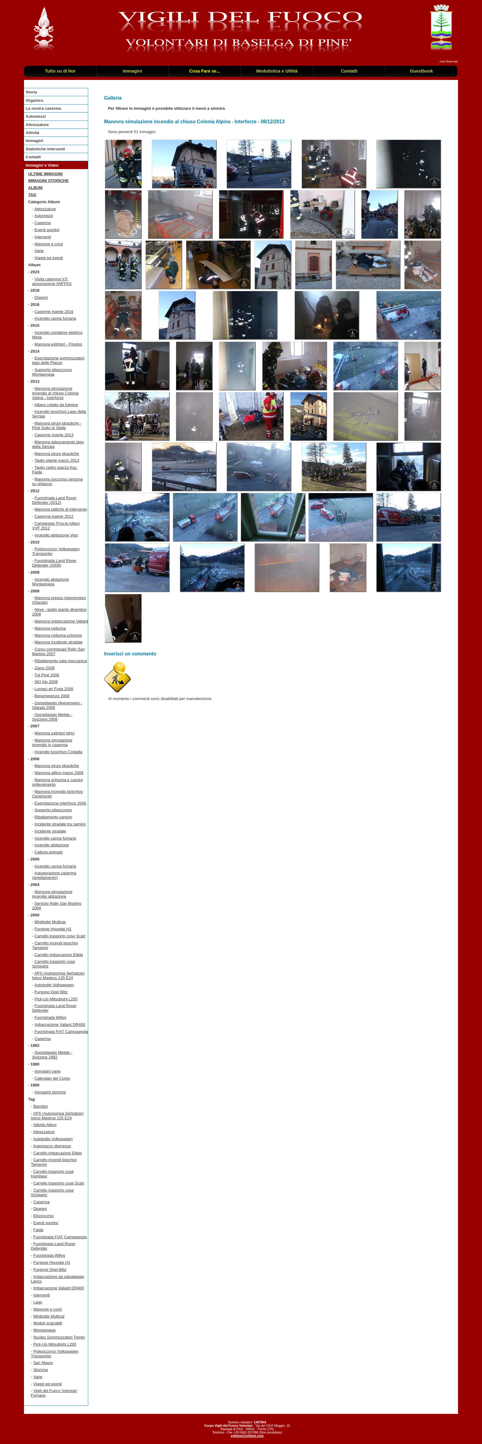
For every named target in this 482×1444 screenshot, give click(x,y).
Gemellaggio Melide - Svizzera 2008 (52, 717)
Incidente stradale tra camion (60, 824)
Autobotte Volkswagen (54, 985)
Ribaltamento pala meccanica (60, 661)
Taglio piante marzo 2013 (56, 460)
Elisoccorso (43, 1215)
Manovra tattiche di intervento (60, 509)
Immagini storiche (48, 180)
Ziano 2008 (44, 668)
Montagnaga (44, 1330)
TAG (32, 194)
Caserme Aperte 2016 (53, 311)
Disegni (41, 297)
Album (35, 187)
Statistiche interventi (45, 149)
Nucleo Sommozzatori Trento (59, 1337)
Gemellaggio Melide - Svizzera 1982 (52, 1054)
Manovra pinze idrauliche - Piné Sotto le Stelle (56, 425)
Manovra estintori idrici (54, 733)
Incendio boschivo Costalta (58, 752)
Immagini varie (47, 1071)
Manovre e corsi (48, 244)
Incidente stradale (50, 831)
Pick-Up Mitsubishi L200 (55, 999)
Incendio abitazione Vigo (56, 535)
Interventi (42, 237)
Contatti (33, 157)
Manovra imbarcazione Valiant (61, 621)
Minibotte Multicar (50, 922)
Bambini (40, 1106)
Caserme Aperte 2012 (53, 516)
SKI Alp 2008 (45, 681)
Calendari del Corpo (52, 1078)
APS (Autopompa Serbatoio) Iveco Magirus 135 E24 (58, 975)
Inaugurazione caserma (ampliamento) (54, 875)
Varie (38, 250)
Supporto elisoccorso (53, 810)
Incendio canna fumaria (55, 318)
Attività (32, 132)
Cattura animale (48, 852)
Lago (37, 1302)
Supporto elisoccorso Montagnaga (52, 372)
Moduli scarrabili (47, 1323)
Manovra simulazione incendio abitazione (52, 894)
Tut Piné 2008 (46, 675)
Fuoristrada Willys (50, 1017)
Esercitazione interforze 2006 (60, 803)
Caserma (42, 222)
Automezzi (36, 116)
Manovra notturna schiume (58, 635)
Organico (34, 100)
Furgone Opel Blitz (51, 992)
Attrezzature (37, 124)
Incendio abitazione (51, 845)
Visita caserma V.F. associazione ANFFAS (52, 281)
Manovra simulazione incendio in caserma (52, 742)
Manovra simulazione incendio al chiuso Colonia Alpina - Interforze (55, 393)
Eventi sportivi (46, 229)
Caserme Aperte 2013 (53, 435)
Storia (31, 92)
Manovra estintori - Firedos (58, 344)
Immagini (34, 140)
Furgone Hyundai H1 (52, 929)
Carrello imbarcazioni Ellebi (58, 954)
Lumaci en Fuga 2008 (53, 688)
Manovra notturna (50, 628)
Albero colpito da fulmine (56, 404)
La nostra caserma (43, 108)
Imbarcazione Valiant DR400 (59, 1024)
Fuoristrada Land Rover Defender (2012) (54, 500)
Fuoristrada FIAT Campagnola (61, 1031)
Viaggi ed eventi (48, 257)
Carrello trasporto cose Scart (59, 936)
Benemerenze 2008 (51, 696)
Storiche (40, 1369)
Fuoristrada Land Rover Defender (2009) (54, 563)
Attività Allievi (45, 1124)
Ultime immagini (45, 174)
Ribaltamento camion (53, 817)
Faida (38, 1230)
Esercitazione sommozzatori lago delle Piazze (58, 360)
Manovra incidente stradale (58, 642)
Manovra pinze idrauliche (56, 453)
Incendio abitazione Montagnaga (50, 581)
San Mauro (43, 1362)
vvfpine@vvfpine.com (247, 1436)
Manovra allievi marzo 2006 (58, 772)
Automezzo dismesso (52, 1146)
